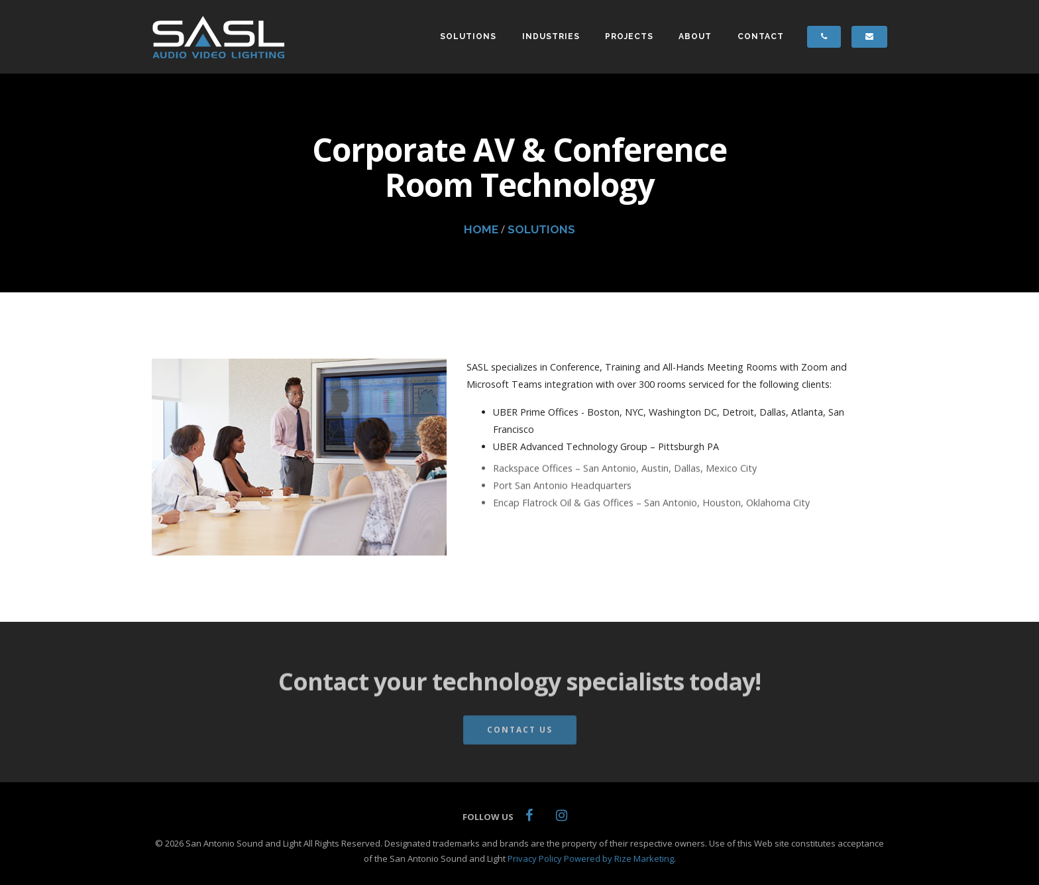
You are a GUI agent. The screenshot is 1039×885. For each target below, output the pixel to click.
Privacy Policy (535, 858)
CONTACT (761, 36)
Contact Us (520, 734)
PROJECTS (629, 36)
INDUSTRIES (551, 36)
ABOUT (695, 36)
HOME (481, 229)
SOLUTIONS (468, 36)
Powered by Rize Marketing (619, 858)
